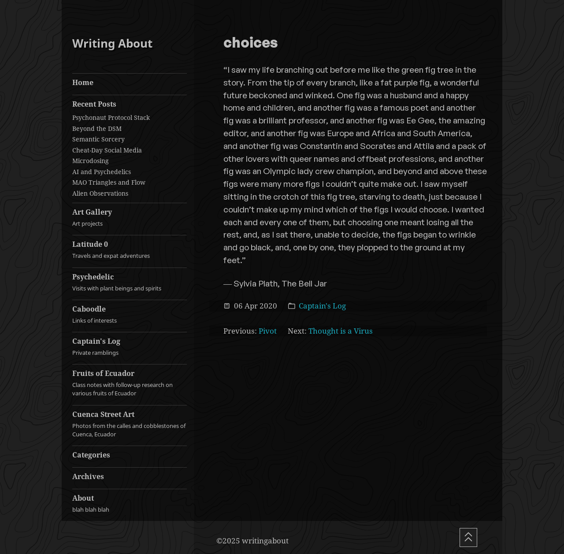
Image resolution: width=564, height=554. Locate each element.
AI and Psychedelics (101, 171)
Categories (91, 455)
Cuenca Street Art (129, 424)
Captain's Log (129, 346)
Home (82, 82)
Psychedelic (129, 282)
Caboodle (129, 314)
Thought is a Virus (340, 331)
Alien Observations (100, 193)
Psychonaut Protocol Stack (111, 117)
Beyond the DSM (97, 128)
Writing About (112, 43)
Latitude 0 (129, 249)
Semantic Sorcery (98, 139)
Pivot (268, 331)
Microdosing (90, 160)
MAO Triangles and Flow (108, 182)
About (129, 503)
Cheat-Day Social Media (107, 150)
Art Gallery (129, 217)
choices (250, 43)
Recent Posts (94, 104)
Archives (88, 476)
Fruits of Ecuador (129, 383)
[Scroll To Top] (468, 537)
